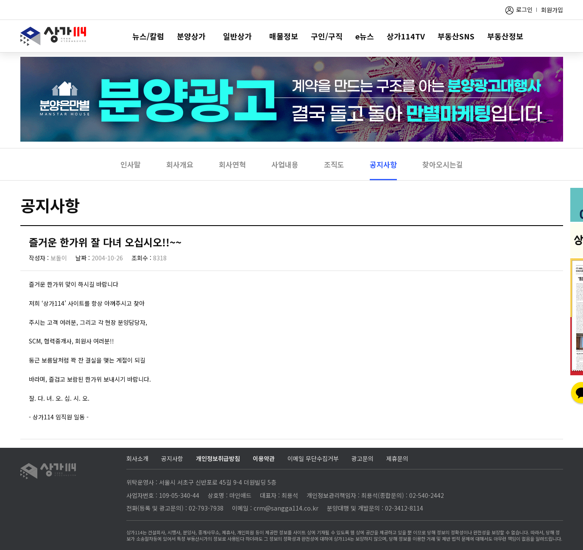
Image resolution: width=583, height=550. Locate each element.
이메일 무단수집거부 (313, 458)
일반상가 (237, 36)
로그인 (524, 9)
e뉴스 (364, 36)
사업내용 (284, 164)
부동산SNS (456, 36)
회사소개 (137, 458)
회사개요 (179, 164)
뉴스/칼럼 (148, 36)
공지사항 (383, 164)
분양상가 (191, 36)
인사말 (130, 164)
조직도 (334, 164)
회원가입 (552, 10)
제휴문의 (397, 458)
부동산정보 (505, 36)
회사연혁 (232, 164)
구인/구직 (327, 36)
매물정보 (283, 36)
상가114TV (406, 36)
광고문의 (362, 458)
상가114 (53, 36)
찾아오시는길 (442, 164)
